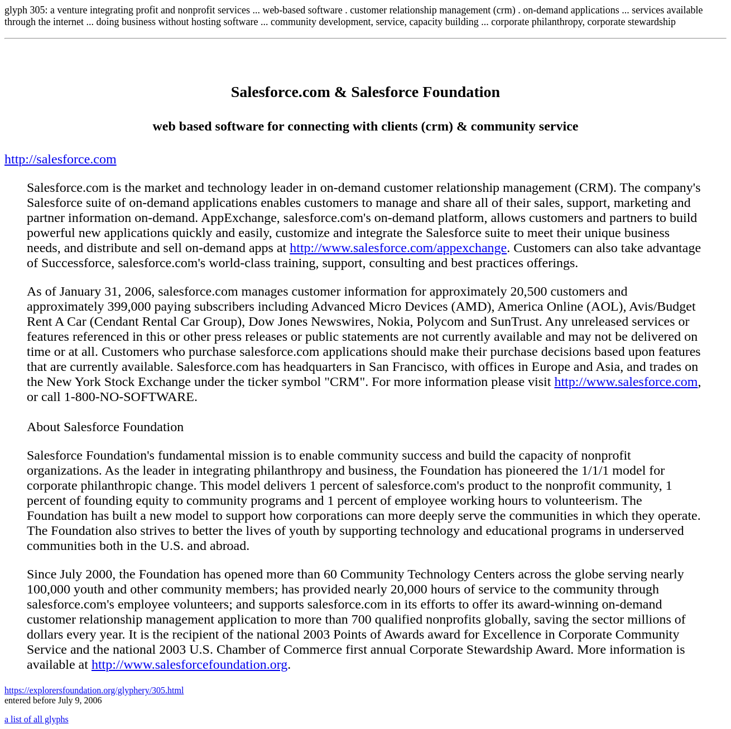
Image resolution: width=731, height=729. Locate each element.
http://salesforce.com (60, 159)
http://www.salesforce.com (626, 381)
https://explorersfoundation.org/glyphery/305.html (94, 690)
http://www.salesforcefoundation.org (189, 664)
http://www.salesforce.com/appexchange (398, 247)
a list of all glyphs (36, 719)
